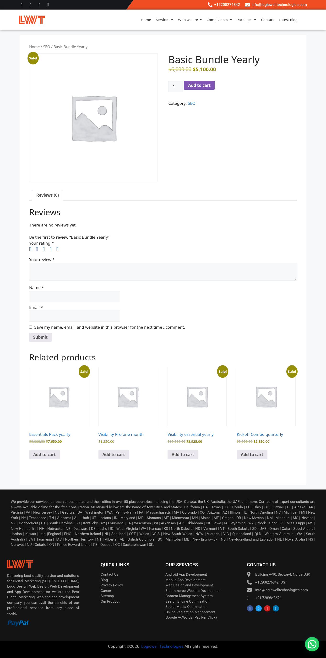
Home (34, 46)
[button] (312, 644)
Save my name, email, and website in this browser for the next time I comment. (109, 327)
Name (36, 287)
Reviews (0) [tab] (47, 195)
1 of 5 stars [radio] (32, 249)
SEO (46, 46)
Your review (41, 259)
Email (36, 307)
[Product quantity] (175, 86)
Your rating (41, 243)
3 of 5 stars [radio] (46, 249)
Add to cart (199, 85)
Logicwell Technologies (162, 646)
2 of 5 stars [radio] (39, 249)
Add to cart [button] (44, 454)
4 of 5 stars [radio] (52, 249)
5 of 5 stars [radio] (59, 249)
